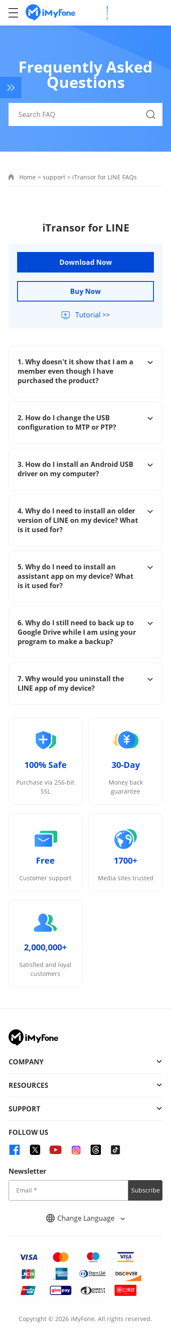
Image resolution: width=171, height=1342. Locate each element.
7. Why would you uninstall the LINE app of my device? (85, 683)
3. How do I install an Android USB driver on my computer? (85, 469)
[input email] (68, 1190)
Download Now (85, 262)
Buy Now (85, 291)
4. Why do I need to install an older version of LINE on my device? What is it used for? (85, 520)
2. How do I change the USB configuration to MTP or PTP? (85, 422)
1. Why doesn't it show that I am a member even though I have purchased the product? (85, 371)
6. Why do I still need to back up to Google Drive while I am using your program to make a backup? (85, 632)
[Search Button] (150, 114)
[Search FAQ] (85, 114)
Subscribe (145, 1190)
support (54, 177)
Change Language (85, 1218)
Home (27, 177)
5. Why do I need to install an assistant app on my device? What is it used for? (85, 576)
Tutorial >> (92, 314)
